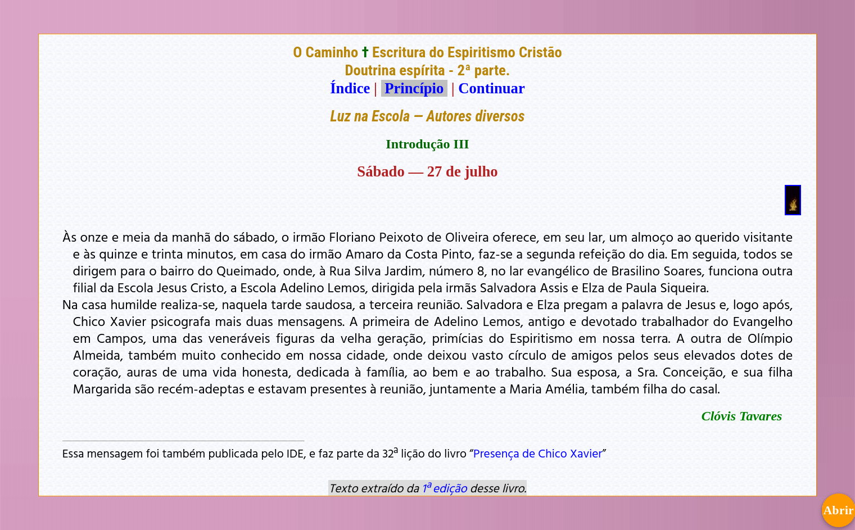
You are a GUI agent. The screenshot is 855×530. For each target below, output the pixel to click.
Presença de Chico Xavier (537, 453)
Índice (350, 88)
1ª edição (444, 488)
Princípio (414, 88)
